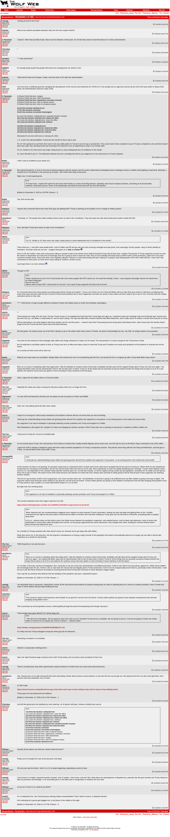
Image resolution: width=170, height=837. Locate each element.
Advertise (146, 10)
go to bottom (5, 13)
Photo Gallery (71, 10)
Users (116, 10)
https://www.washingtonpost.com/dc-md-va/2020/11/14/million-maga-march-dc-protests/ (53, 505)
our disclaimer (94, 830)
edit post (5, 27)
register (32, 7)
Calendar (19, 10)
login (27, 7)
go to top (3, 814)
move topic (86, 817)
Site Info (162, 10)
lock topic (94, 817)
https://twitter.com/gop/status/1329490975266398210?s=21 (41, 628)
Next (166, 17)
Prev (162, 17)
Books (33, 10)
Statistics (129, 10)
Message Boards (96, 10)
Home (6, 10)
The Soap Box (20, 811)
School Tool (49, 10)
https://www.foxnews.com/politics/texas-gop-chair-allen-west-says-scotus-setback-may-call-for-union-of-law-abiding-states (67, 689)
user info (5, 25)
